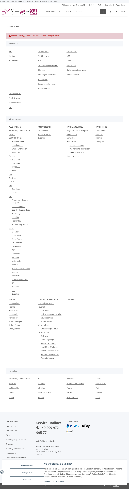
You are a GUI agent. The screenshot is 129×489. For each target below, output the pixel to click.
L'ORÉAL (41, 388)
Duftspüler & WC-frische (51, 314)
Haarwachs (13, 314)
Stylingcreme (14, 329)
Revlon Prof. (101, 383)
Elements (16, 253)
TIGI (10, 185)
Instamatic (16, 261)
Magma (15, 272)
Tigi (97, 388)
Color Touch (17, 239)
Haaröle (99, 138)
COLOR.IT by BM (16, 138)
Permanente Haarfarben (80, 149)
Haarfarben (71, 141)
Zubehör (15, 217)
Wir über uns (43, 56)
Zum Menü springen (48, 1)
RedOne (12, 178)
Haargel (12, 307)
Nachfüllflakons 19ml (50, 350)
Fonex (98, 378)
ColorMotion (17, 243)
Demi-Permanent (77, 145)
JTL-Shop (116, 486)
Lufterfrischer (43, 332)
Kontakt (108, 5)
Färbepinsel (43, 130)
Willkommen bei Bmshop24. (73, 5)
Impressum (48, 481)
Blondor (15, 232)
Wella (11, 228)
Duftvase (44, 336)
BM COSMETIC (15, 93)
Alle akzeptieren (27, 466)
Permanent (13, 318)
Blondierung (72, 134)
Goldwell (41, 383)
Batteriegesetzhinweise (47, 84)
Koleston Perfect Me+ (21, 268)
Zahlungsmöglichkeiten (47, 65)
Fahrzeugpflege (47, 340)
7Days (11, 397)
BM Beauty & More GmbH (19, 130)
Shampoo (100, 141)
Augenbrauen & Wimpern (77, 130)
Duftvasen (16, 163)
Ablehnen (27, 479)
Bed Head (16, 189)
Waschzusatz (46, 321)
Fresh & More (14, 98)
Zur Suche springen (31, 1)
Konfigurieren (27, 472)
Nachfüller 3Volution (49, 347)
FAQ (99, 5)
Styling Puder (14, 325)
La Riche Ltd (14, 388)
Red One (70, 378)
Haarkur (99, 134)
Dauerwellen (14, 303)
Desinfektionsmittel (46, 303)
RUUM (11, 181)
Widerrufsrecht (44, 88)
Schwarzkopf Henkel (75, 383)
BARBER (71, 299)
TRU (10, 107)
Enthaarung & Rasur (49, 329)
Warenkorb (120, 5)
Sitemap (41, 70)
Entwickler (71, 138)
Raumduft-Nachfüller (50, 354)
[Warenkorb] (120, 11)
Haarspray (13, 310)
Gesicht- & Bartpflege (21, 210)
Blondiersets (17, 145)
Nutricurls (16, 275)
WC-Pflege (16, 167)
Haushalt (41, 307)
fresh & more (72, 397)
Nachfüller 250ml (48, 343)
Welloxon (16, 286)
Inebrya (41, 397)
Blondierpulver (18, 141)
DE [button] (90, 5)
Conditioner (101, 130)
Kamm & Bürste (44, 134)
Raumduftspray (47, 358)
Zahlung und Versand (47, 74)
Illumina (15, 257)
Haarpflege (16, 213)
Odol (98, 397)
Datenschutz (60, 481)
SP (13, 283)
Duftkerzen (45, 310)
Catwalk (15, 192)
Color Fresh (16, 235)
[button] (110, 11)
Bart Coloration (18, 206)
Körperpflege (43, 325)
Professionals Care (19, 279)
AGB (39, 60)
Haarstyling (16, 221)
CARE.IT (12, 134)
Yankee (99, 392)
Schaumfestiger (15, 321)
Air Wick (70, 392)
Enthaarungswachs (20, 224)
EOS (13, 290)
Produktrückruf (15, 102)
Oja (10, 174)
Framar (12, 156)
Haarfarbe (16, 152)
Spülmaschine (47, 318)
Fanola (11, 392)
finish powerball (44, 392)
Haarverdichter (73, 156)
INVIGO (15, 264)
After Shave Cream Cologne (20, 201)
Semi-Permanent (77, 152)
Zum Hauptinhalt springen (11, 1)
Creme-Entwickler (19, 149)
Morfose (12, 171)
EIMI (13, 250)
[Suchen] (87, 11)
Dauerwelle (16, 246)
